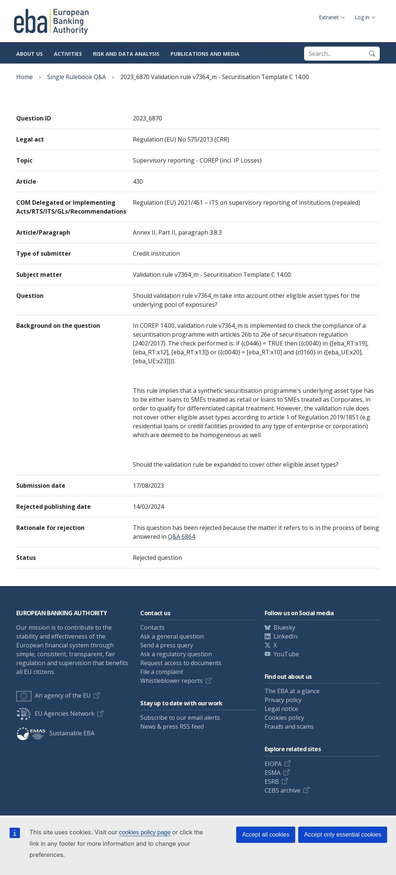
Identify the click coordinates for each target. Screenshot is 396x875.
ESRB (272, 781)
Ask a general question (172, 636)
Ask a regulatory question (176, 654)
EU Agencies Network (55, 713)
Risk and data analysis (126, 53)
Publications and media (205, 53)
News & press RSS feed (172, 726)
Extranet (329, 17)
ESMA (272, 773)
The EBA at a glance (292, 691)
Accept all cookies (265, 834)
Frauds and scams (289, 726)
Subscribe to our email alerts (180, 718)
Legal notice (281, 709)
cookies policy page (145, 832)
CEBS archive (282, 790)
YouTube (286, 654)
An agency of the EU (53, 695)
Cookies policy (284, 718)
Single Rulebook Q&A (76, 77)
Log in (362, 17)
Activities (68, 53)
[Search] (372, 54)
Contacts (152, 627)
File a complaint (161, 672)
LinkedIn (285, 636)
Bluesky (284, 627)
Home (24, 77)
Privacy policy (283, 700)
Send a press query (166, 645)
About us (29, 53)
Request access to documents (180, 663)
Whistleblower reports (171, 681)
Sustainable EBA (55, 733)
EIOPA (273, 764)
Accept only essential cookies (342, 834)
